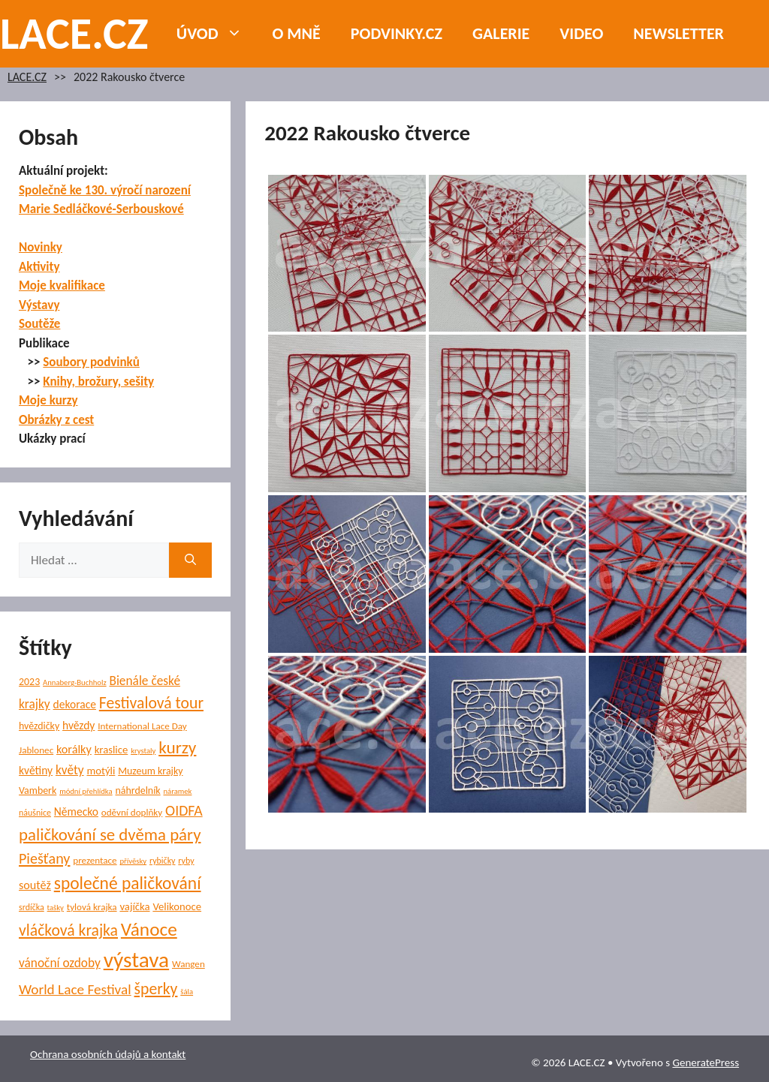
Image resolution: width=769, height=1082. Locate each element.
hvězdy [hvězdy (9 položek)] (78, 725)
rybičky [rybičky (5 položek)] (162, 860)
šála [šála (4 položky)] (186, 991)
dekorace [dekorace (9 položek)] (74, 704)
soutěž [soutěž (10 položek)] (35, 885)
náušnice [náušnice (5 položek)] (35, 812)
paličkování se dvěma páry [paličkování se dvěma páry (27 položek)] (110, 834)
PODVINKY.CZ (396, 33)
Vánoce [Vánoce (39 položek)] (149, 929)
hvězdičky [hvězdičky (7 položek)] (39, 726)
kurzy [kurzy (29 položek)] (177, 747)
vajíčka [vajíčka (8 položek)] (134, 906)
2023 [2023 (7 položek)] (29, 681)
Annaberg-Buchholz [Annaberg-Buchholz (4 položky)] (75, 682)
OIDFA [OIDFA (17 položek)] (184, 810)
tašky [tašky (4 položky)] (55, 907)
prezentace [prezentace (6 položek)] (94, 861)
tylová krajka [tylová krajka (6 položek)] (92, 907)
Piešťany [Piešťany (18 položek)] (44, 858)
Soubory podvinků (91, 362)
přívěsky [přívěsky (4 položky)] (132, 861)
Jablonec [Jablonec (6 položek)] (36, 750)
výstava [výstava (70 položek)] (136, 959)
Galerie (500, 33)
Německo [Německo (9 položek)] (76, 811)
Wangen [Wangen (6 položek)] (188, 964)
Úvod (217, 33)
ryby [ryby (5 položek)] (186, 860)
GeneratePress (705, 1062)
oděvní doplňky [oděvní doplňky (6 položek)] (131, 813)
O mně (297, 33)
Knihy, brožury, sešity (98, 381)
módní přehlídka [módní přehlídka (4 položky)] (86, 791)
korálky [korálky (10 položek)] (74, 749)
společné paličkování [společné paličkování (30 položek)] (127, 883)
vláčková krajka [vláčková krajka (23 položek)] (68, 930)
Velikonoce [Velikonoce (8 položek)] (176, 906)
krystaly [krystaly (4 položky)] (143, 751)
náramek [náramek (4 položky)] (178, 791)
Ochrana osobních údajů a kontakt (107, 1054)
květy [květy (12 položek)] (70, 770)
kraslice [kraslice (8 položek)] (111, 749)
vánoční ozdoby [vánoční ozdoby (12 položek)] (60, 963)
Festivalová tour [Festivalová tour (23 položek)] (151, 703)
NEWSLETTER (678, 33)
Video (581, 33)
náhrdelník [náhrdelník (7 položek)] (137, 790)
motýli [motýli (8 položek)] (100, 770)
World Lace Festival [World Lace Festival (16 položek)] (75, 989)
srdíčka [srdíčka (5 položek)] (31, 907)
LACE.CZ (74, 33)
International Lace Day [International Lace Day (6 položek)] (142, 726)
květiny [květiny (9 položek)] (36, 770)
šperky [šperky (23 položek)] (156, 988)
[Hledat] (190, 561)
